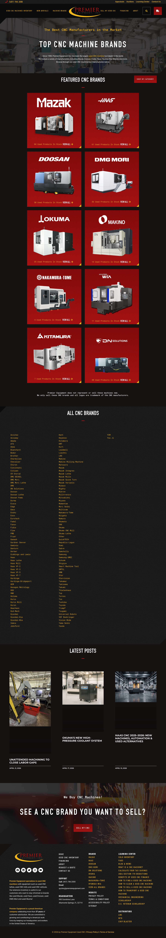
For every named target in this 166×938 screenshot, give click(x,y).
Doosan (13, 491)
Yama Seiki (64, 623)
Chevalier (15, 461)
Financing (124, 11)
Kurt (61, 447)
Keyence (63, 438)
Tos (60, 599)
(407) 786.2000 (14, 1)
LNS (60, 456)
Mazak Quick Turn (68, 479)
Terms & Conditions (99, 899)
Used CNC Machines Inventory (19, 11)
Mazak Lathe (65, 473)
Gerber (13, 551)
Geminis (14, 545)
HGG (12, 590)
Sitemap (93, 906)
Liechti (63, 453)
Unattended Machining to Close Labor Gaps (29, 761)
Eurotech (14, 518)
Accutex (14, 435)
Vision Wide (65, 620)
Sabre (61, 548)
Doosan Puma (16, 497)
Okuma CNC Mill (66, 530)
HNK (12, 593)
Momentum (63, 503)
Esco (12, 515)
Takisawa (63, 584)
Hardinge (14, 578)
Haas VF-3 (15, 569)
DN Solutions (17, 488)
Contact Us (156, 2)
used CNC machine (96, 56)
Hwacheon (14, 608)
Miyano (62, 500)
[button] (146, 11)
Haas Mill (15, 563)
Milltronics (65, 494)
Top (60, 593)
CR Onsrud (15, 473)
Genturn (14, 548)
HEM (12, 584)
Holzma (13, 596)
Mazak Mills (65, 476)
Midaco (62, 485)
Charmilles (16, 459)
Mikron (62, 491)
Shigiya (63, 563)
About (135, 11)
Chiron (13, 464)
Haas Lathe (16, 560)
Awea (12, 447)
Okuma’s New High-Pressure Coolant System (82, 739)
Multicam (63, 509)
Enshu (13, 512)
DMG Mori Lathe (18, 482)
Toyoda (62, 605)
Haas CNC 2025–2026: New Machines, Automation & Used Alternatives (133, 738)
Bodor (13, 453)
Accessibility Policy (99, 902)
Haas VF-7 (15, 575)
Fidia (13, 527)
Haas (12, 557)
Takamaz (63, 581)
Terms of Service (107, 932)
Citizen (14, 470)
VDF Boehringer (66, 617)
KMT (60, 444)
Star (61, 575)
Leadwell (63, 450)
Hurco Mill (16, 602)
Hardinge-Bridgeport (20, 581)
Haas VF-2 (15, 566)
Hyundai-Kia (16, 617)
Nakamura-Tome (66, 512)
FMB (12, 533)
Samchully (64, 551)
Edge (12, 506)
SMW (60, 572)
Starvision (64, 578)
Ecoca (13, 503)
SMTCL (61, 569)
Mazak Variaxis (66, 482)
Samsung (63, 554)
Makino (62, 459)
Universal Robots (68, 614)
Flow (12, 530)
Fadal (13, 521)
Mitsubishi (64, 497)
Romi (61, 545)
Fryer (13, 536)
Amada (13, 441)
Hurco (13, 599)
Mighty (62, 488)
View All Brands (97, 887)
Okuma (61, 527)
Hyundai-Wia (16, 620)
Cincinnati (16, 467)
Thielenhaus (65, 590)
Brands (92, 854)
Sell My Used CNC (108, 11)
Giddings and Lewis (20, 554)
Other (61, 536)
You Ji (110, 438)
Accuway (14, 438)
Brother (14, 456)
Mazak (61, 467)
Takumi (62, 587)
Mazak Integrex (66, 470)
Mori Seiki (64, 506)
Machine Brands (60, 11)
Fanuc (13, 524)
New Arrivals (43, 11)
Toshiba (63, 602)
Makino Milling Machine (71, 461)
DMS (12, 485)
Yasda (61, 626)
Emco (12, 509)
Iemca (13, 623)
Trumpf (62, 608)
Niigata (63, 515)
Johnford (14, 626)
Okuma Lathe (65, 533)
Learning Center (142, 2)
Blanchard (15, 450)
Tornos (62, 596)
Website (93, 892)
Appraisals (119, 2)
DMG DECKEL (16, 476)
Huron (13, 605)
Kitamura (63, 441)
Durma (13, 500)
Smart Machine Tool (69, 566)
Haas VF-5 (15, 572)
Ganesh (13, 539)
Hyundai (14, 614)
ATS (12, 444)
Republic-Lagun (66, 542)
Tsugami (63, 611)
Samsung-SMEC (65, 557)
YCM (109, 435)
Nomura (62, 518)
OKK (60, 524)
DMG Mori (14, 479)
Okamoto (63, 521)
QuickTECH (64, 539)
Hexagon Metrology (19, 587)
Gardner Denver (18, 542)
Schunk (62, 560)
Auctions (130, 2)
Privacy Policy (96, 896)
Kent (61, 435)
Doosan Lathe (17, 494)
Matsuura (63, 464)
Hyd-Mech (14, 611)
